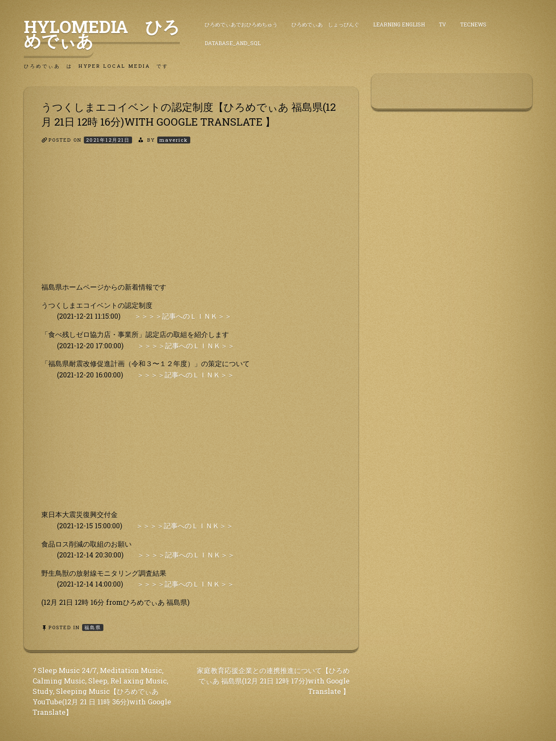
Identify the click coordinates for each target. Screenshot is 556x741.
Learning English (399, 24)
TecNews (473, 24)
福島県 (92, 627)
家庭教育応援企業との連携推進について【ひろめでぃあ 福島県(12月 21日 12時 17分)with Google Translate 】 (273, 681)
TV (442, 24)
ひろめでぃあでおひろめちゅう (241, 24)
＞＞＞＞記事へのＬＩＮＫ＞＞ (183, 315)
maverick (173, 140)
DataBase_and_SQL (233, 43)
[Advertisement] (191, 220)
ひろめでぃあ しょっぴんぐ (325, 24)
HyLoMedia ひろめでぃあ (102, 33)
